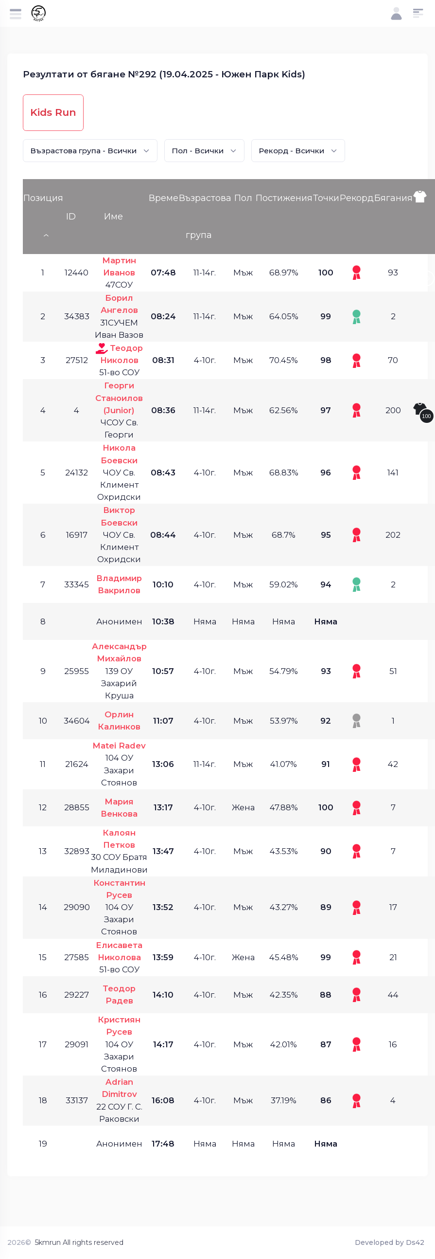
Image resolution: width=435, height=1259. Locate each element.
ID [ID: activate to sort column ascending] (71, 216)
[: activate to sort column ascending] (424, 216)
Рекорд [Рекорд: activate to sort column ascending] (357, 198)
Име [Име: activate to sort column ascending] (113, 216)
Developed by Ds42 (389, 1242)
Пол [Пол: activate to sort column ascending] (243, 198)
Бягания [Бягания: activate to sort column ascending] (393, 198)
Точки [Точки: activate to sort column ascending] (326, 198)
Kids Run (53, 112)
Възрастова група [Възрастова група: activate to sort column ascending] (205, 216)
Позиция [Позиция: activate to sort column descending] (43, 198)
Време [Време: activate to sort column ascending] (163, 198)
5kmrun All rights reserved (79, 1242)
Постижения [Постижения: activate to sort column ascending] (284, 198)
